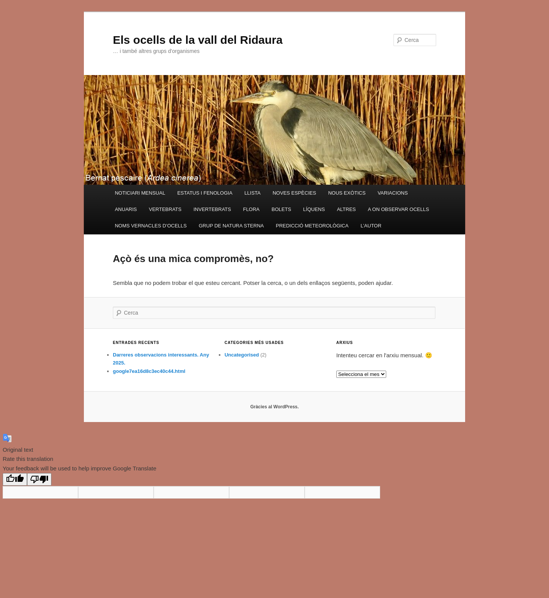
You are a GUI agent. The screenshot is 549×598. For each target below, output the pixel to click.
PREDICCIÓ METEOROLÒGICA (312, 226)
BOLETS (281, 209)
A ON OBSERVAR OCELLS (398, 209)
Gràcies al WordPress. (274, 406)
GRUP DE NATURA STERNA (231, 226)
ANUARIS (126, 209)
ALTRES (346, 209)
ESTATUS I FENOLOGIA (205, 193)
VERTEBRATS (165, 209)
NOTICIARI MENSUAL (140, 193)
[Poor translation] (39, 479)
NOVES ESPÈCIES (294, 193)
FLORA (251, 209)
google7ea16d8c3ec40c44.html (149, 371)
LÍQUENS (314, 209)
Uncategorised (242, 355)
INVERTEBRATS (212, 209)
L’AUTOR (371, 226)
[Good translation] (15, 479)
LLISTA (252, 193)
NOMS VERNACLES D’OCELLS (151, 226)
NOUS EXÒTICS (347, 193)
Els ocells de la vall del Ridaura (198, 40)
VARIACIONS (392, 193)
